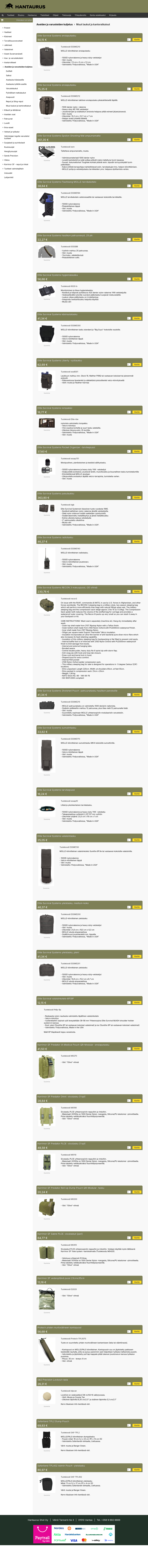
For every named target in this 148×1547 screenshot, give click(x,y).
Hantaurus (32, 15)
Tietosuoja (66, 15)
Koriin (137, 39)
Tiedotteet (44, 15)
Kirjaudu (112, 15)
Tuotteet (10, 15)
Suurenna (47, 70)
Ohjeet (55, 15)
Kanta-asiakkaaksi (98, 15)
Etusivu (21, 15)
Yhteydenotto (80, 15)
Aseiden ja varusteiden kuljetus (54, 24)
